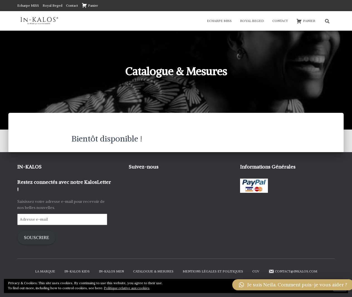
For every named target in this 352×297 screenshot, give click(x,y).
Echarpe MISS (28, 5)
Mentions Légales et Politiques (213, 271)
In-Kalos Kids (77, 271)
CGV (255, 271)
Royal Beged (52, 5)
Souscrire (36, 237)
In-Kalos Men (111, 271)
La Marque (45, 271)
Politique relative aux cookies (127, 288)
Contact (72, 5)
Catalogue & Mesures (153, 271)
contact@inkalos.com (292, 271)
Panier (90, 5)
